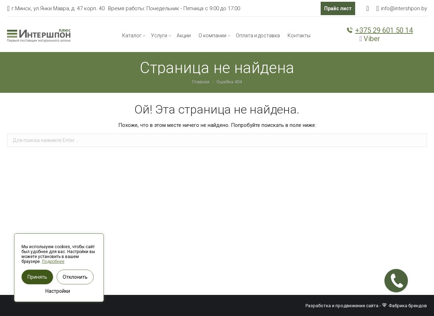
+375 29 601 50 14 (379, 30)
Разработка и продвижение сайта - (347, 305)
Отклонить (75, 277)
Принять (37, 277)
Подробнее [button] (53, 261)
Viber (369, 38)
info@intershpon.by (404, 8)
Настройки (57, 291)
